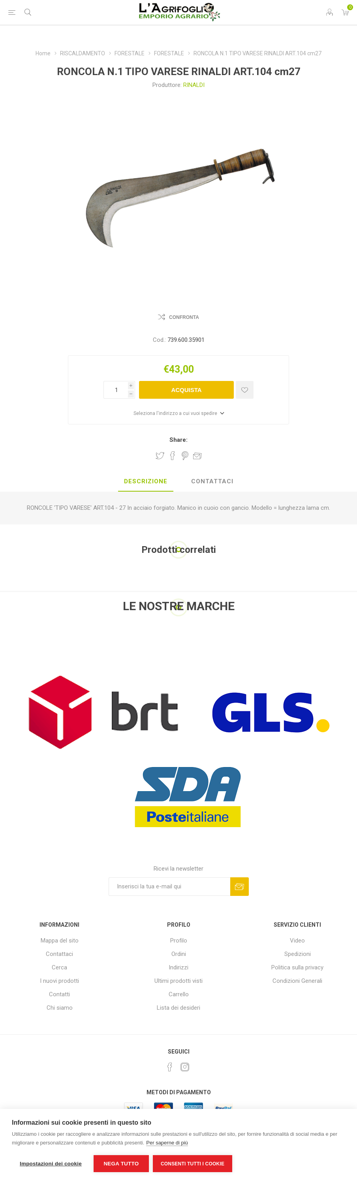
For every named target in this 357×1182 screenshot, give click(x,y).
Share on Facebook (172, 455)
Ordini (178, 954)
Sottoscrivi (239, 886)
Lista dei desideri (178, 1007)
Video (297, 940)
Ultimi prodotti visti (178, 980)
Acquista (186, 389)
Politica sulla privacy (297, 967)
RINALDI (194, 85)
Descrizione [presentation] (145, 481)
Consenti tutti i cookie (192, 1164)
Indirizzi (178, 967)
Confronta (184, 317)
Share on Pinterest (185, 455)
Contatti (59, 994)
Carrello (179, 994)
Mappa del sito (60, 940)
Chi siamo (60, 1007)
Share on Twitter (160, 455)
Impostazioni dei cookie (51, 1164)
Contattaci (59, 954)
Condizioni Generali (297, 980)
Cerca (59, 967)
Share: (178, 439)
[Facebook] (169, 1067)
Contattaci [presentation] (212, 481)
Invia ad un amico (197, 455)
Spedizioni (297, 954)
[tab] (145, 482)
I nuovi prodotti (59, 980)
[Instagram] (184, 1067)
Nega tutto (121, 1164)
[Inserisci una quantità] (115, 390)
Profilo (178, 940)
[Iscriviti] (169, 886)
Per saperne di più (167, 1143)
